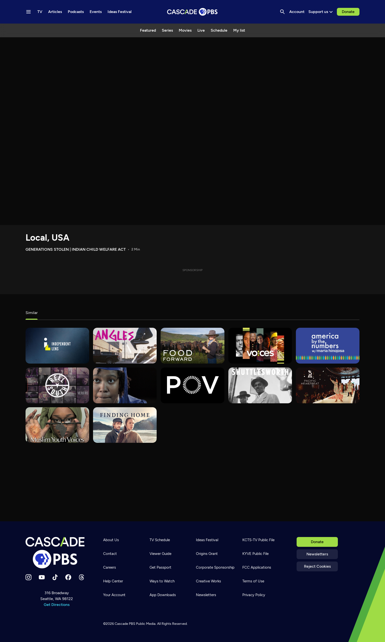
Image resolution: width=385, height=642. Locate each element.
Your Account (114, 595)
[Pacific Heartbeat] (327, 385)
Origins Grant (207, 553)
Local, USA (47, 237)
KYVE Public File (255, 553)
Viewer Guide (160, 553)
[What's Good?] (125, 346)
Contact (110, 553)
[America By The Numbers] (327, 346)
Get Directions (56, 604)
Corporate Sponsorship (215, 567)
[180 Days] (125, 385)
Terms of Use (253, 581)
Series (167, 30)
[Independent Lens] (57, 346)
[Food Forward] (192, 346)
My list (239, 30)
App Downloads (163, 595)
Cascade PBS (125, 624)
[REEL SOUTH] (57, 385)
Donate (348, 11)
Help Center (113, 581)
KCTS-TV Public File (258, 540)
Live (201, 30)
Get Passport (160, 567)
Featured (148, 30)
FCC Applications (256, 567)
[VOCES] (260, 346)
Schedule (219, 30)
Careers (109, 567)
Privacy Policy (253, 595)
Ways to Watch (162, 581)
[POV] (192, 385)
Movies (185, 30)
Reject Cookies (317, 566)
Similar (32, 312)
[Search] (282, 12)
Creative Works (208, 581)
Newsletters (317, 554)
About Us (111, 540)
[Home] (56, 552)
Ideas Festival (207, 540)
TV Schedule (160, 540)
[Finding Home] (125, 425)
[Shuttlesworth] (260, 385)
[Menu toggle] (28, 12)
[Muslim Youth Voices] (57, 425)
